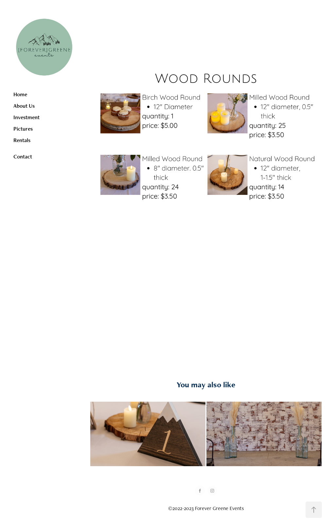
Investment (26, 117)
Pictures (23, 128)
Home (20, 94)
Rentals (21, 140)
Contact (22, 156)
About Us (24, 105)
